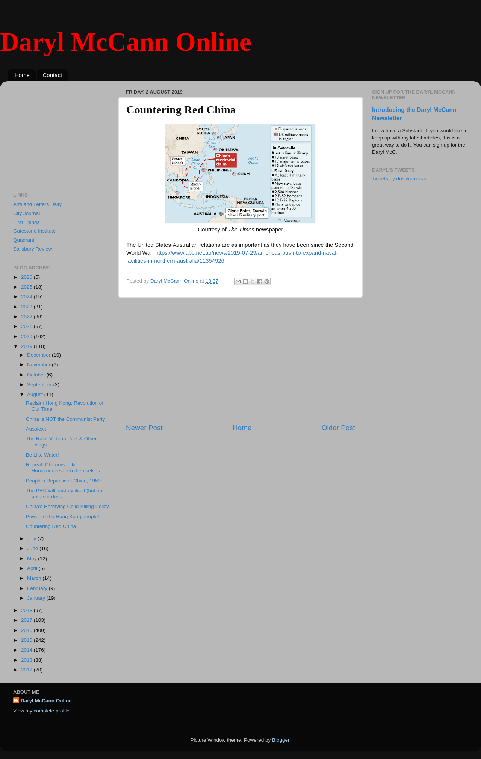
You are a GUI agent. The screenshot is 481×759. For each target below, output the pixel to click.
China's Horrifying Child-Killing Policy (67, 506)
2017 (27, 620)
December (39, 355)
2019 (27, 346)
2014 (27, 650)
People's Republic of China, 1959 (63, 481)
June (33, 548)
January (37, 598)
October (37, 375)
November (39, 364)
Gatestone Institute (34, 231)
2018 (27, 610)
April (33, 568)
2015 (27, 640)
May (32, 558)
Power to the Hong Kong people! (62, 516)
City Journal (26, 213)
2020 (27, 336)
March (34, 578)
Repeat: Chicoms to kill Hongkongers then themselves (63, 467)
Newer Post (144, 428)
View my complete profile (41, 711)
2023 (27, 307)
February (38, 588)
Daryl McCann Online (125, 41)
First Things (26, 222)
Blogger (280, 740)
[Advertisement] (240, 360)
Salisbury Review (32, 249)
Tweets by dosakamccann (401, 178)
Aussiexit (36, 429)
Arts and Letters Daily (37, 204)
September (40, 384)
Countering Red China (51, 526)
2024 (27, 296)
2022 (27, 316)
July (32, 538)
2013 (27, 660)
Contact (52, 75)
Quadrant (23, 240)
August (35, 394)
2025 (27, 287)
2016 (27, 630)
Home (22, 75)
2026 (27, 277)
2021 (27, 326)
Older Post (338, 428)
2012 (27, 670)
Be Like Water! (42, 455)
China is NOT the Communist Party (65, 419)
